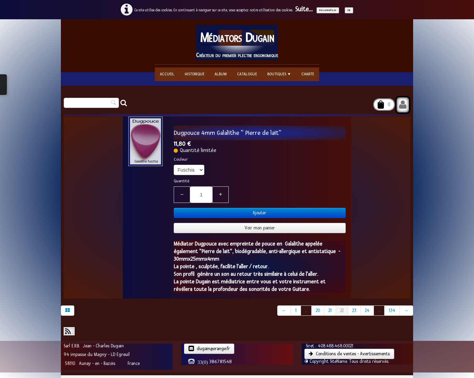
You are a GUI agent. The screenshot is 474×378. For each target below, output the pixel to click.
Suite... (304, 9)
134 (392, 310)
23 (354, 310)
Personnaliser (327, 10)
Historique (194, 74)
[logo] (237, 42)
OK (349, 10)
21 (330, 310)
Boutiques (279, 74)
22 (342, 310)
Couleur (181, 159)
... (306, 310)
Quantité (181, 181)
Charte (307, 74)
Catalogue (247, 74)
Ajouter (259, 213)
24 (367, 310)
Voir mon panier (260, 228)
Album (221, 74)
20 (318, 310)
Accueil (167, 74)
